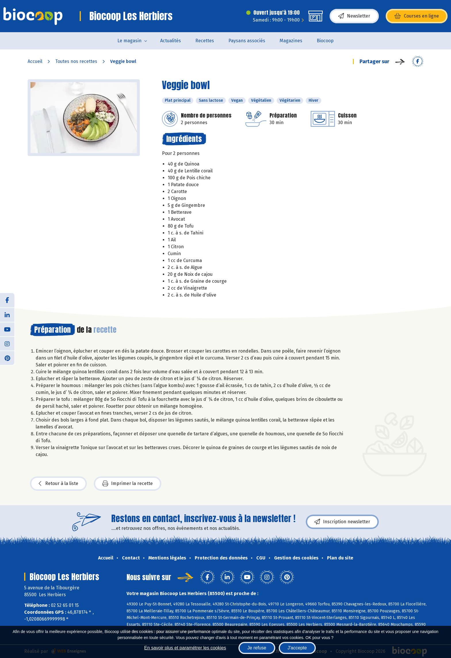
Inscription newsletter (342, 522)
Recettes (204, 40)
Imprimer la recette (127, 483)
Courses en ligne (416, 16)
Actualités (170, 40)
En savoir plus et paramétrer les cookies (185, 647)
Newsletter (354, 16)
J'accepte (297, 647)
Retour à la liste (58, 483)
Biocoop (325, 40)
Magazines (291, 40)
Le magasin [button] (129, 40)
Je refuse (256, 647)
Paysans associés (246, 40)
